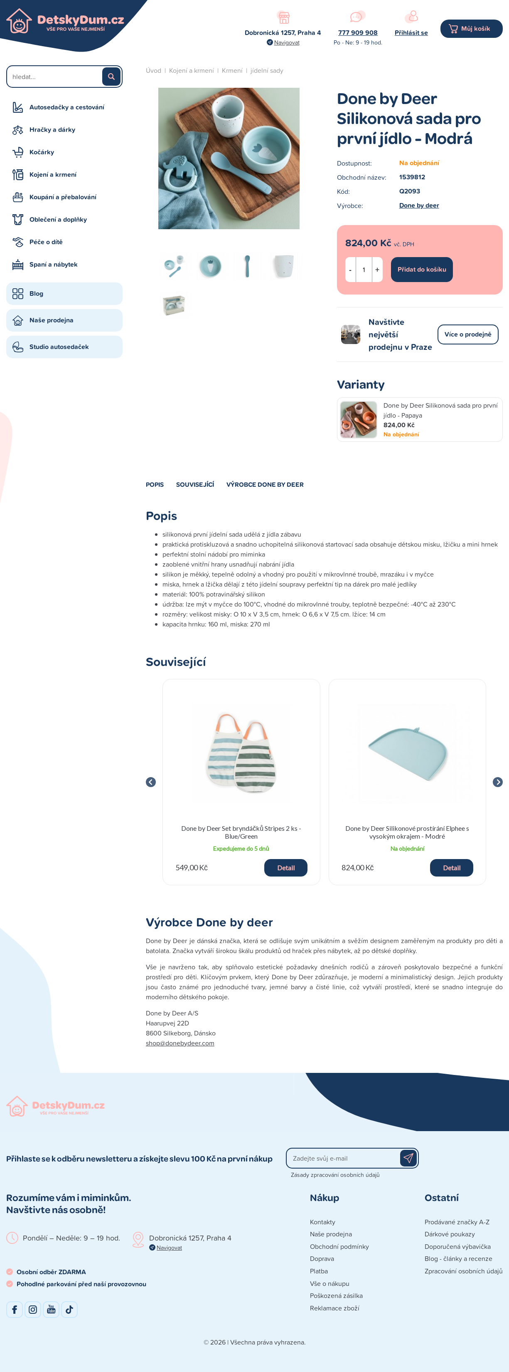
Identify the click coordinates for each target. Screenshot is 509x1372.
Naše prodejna (52, 320)
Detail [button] (286, 868)
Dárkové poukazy (450, 1233)
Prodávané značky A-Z (457, 1221)
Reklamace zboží (334, 1308)
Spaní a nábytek (54, 264)
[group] (241, 782)
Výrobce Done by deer (265, 484)
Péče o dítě (46, 242)
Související (195, 484)
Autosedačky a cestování (67, 107)
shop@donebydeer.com (180, 1043)
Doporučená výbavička (458, 1246)
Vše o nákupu (329, 1283)
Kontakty (322, 1221)
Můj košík (475, 28)
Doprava (322, 1258)
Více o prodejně (468, 334)
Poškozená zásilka (336, 1295)
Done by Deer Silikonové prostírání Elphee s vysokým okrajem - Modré (407, 832)
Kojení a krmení (53, 174)
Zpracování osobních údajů (464, 1270)
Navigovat (287, 42)
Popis (155, 484)
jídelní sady (267, 70)
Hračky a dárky (52, 129)
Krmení (232, 70)
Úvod (153, 70)
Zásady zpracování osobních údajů (335, 1175)
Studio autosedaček (59, 347)
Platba (319, 1270)
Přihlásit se (411, 32)
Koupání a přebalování (63, 197)
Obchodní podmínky (339, 1246)
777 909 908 (358, 32)
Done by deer (419, 205)
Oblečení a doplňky (58, 219)
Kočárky (42, 152)
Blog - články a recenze (458, 1258)
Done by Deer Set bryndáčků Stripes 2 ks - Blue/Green (241, 832)
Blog (36, 293)
